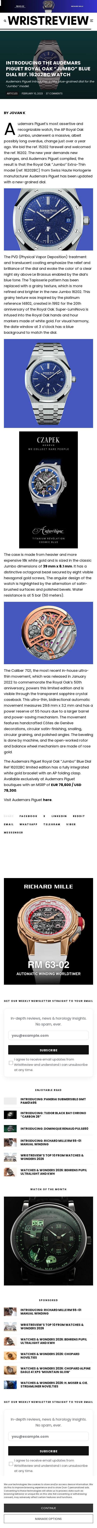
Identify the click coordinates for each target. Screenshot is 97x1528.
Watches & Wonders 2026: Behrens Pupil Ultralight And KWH (54, 1172)
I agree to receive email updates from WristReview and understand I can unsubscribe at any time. (48, 1064)
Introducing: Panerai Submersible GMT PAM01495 (53, 1101)
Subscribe (48, 1050)
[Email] (9, 824)
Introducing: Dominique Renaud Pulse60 (54, 1129)
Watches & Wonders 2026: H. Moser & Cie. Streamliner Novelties (54, 1384)
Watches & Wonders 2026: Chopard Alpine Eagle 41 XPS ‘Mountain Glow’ (56, 1370)
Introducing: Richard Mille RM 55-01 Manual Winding (51, 1142)
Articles (12, 93)
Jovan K (17, 112)
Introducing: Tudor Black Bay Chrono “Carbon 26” (53, 1114)
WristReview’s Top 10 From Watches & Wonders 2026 (52, 1157)
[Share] (29, 816)
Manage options (48, 1519)
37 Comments (54, 93)
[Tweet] (44, 816)
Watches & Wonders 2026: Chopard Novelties (50, 1355)
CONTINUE (48, 1508)
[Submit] (79, 816)
